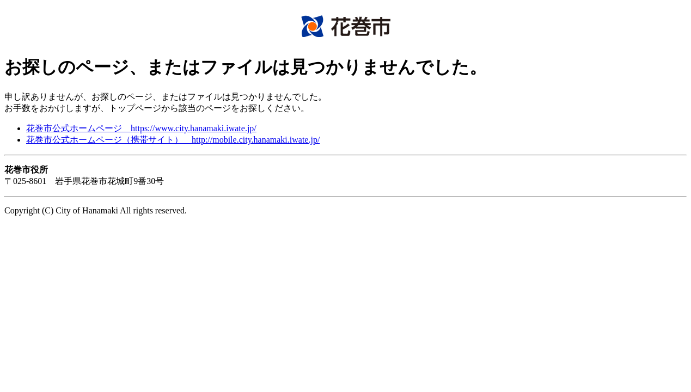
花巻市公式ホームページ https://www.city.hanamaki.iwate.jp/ (141, 128)
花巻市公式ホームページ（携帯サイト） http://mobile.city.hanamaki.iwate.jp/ (173, 139)
